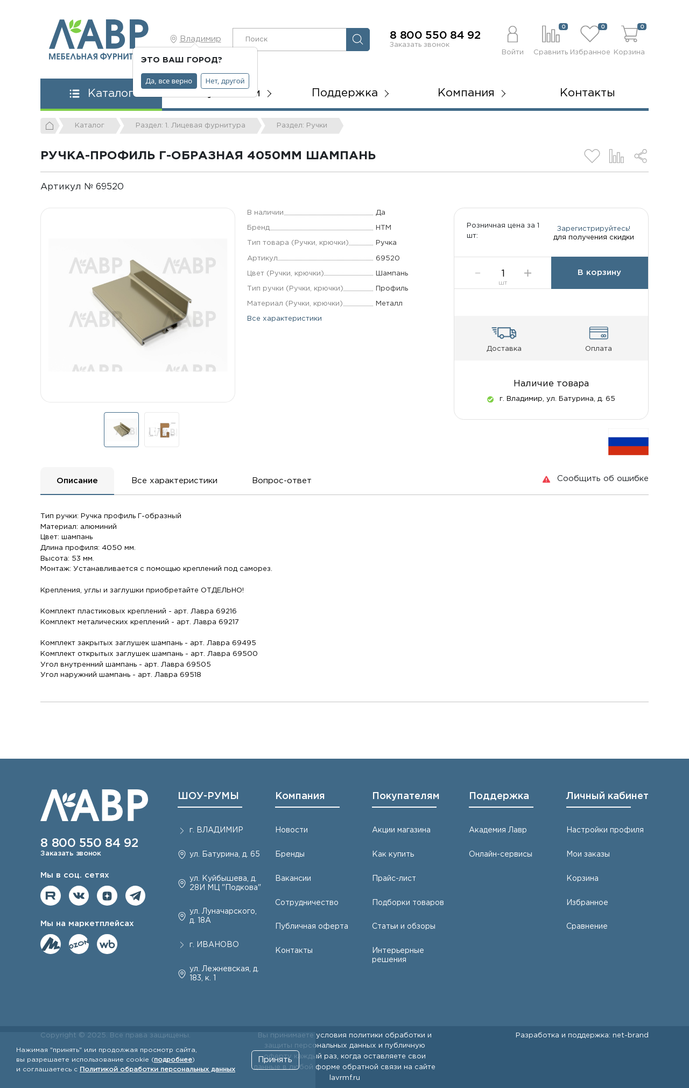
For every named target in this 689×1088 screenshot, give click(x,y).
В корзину (599, 284)
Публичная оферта (311, 926)
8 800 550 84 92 (435, 35)
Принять (275, 1059)
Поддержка (499, 796)
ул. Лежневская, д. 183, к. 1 (224, 973)
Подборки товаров (408, 903)
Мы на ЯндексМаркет (50, 944)
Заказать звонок (419, 44)
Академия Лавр (498, 830)
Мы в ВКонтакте (79, 896)
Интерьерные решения (398, 955)
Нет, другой (225, 81)
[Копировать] (132, 187)
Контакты (587, 93)
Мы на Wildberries (107, 944)
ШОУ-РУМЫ (208, 796)
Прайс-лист (394, 878)
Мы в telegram (135, 896)
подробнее (173, 1060)
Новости (291, 830)
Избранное (587, 903)
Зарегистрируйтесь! (593, 234)
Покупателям (406, 796)
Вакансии (293, 878)
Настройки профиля (605, 830)
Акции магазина (401, 830)
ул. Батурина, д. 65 (224, 854)
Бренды (290, 854)
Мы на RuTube (50, 896)
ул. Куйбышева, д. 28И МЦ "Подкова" (225, 883)
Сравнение (587, 926)
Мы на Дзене (107, 896)
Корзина (582, 878)
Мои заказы (588, 854)
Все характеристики (284, 318)
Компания (300, 796)
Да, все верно (169, 81)
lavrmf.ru (344, 1078)
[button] (513, 39)
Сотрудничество (307, 903)
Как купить (393, 854)
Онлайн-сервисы (500, 854)
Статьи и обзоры (403, 926)
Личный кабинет (607, 796)
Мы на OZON (79, 944)
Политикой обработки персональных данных (157, 1069)
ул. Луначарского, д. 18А (223, 916)
